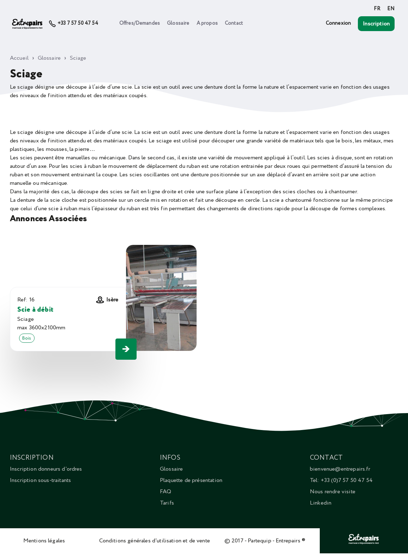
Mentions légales (44, 541)
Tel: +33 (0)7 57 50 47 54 (341, 480)
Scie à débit (35, 310)
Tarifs (167, 503)
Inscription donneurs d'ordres (46, 469)
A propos (207, 23)
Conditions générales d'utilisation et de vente (154, 541)
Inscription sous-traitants (40, 480)
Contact (234, 23)
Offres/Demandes (139, 23)
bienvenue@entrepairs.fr (340, 469)
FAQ (165, 491)
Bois (26, 338)
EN (391, 8)
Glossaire (178, 23)
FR (377, 8)
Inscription (376, 24)
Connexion (338, 23)
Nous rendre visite (332, 491)
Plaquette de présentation (191, 480)
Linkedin (320, 503)
